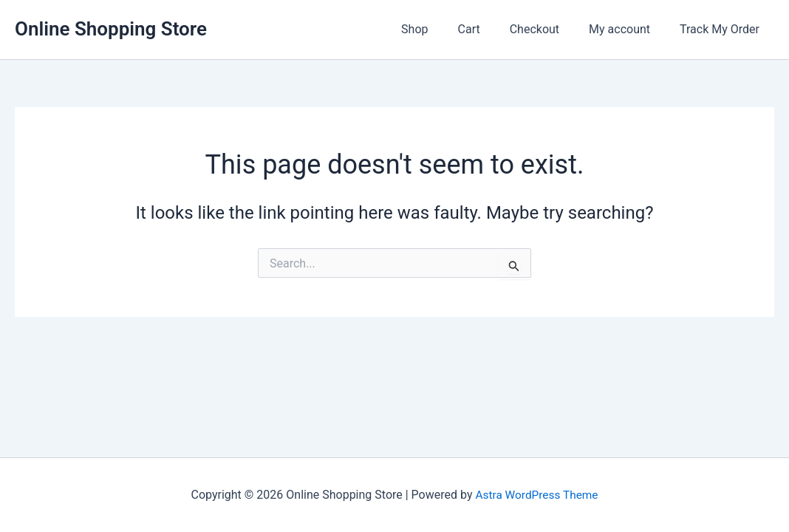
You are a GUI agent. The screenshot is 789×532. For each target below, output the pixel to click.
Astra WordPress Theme (536, 495)
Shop (441, 29)
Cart (490, 29)
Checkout (549, 29)
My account (628, 29)
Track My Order (722, 29)
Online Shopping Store (111, 29)
